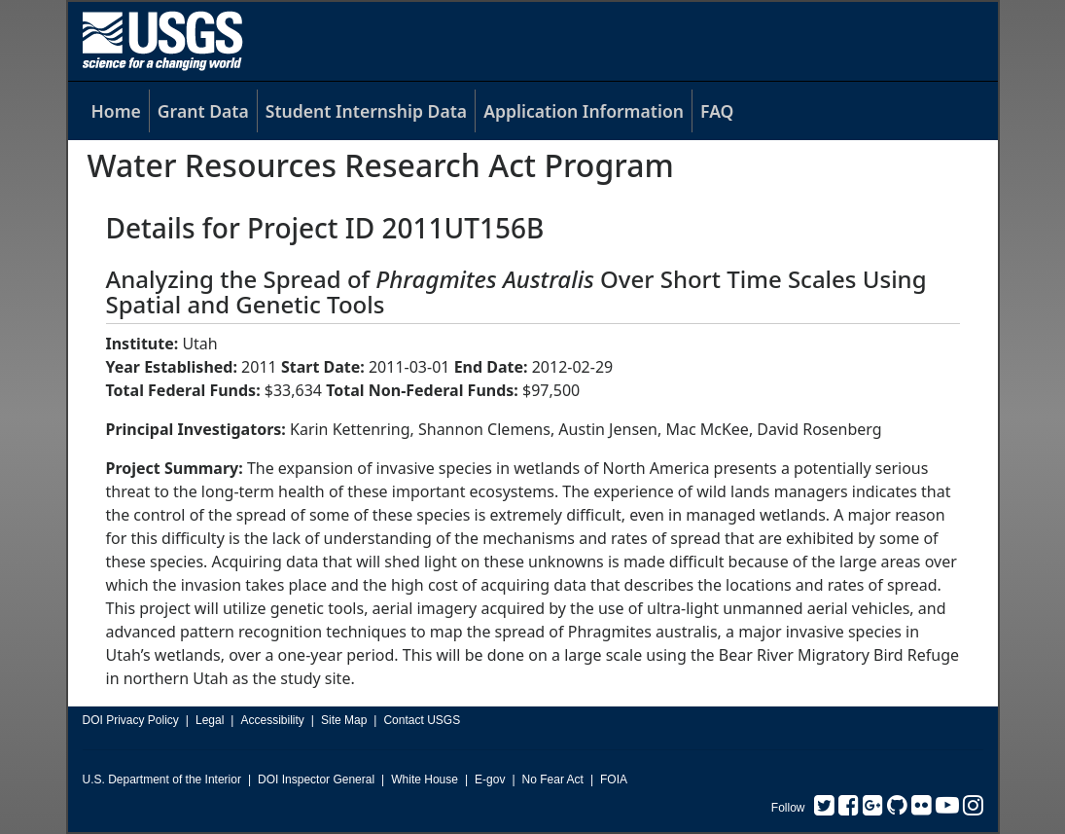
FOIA (613, 779)
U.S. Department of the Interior (162, 779)
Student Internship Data (366, 111)
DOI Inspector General (316, 779)
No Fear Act (553, 779)
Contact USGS (421, 720)
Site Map (344, 720)
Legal (209, 720)
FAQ (716, 111)
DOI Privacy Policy (131, 720)
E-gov (490, 779)
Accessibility (271, 720)
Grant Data (203, 111)
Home (116, 111)
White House (424, 779)
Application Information (583, 111)
